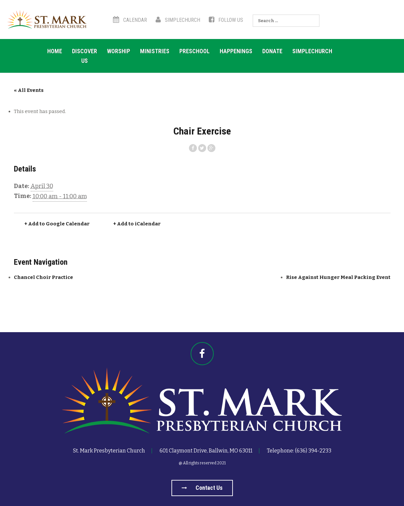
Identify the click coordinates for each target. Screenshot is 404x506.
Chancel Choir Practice (43, 277)
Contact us (202, 487)
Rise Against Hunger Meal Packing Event (338, 277)
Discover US (84, 56)
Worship (118, 51)
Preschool (194, 51)
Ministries (154, 51)
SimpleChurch (178, 20)
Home (54, 51)
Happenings (236, 51)
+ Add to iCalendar (137, 224)
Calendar (130, 20)
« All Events (29, 90)
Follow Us (226, 20)
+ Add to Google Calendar (57, 224)
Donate (272, 51)
